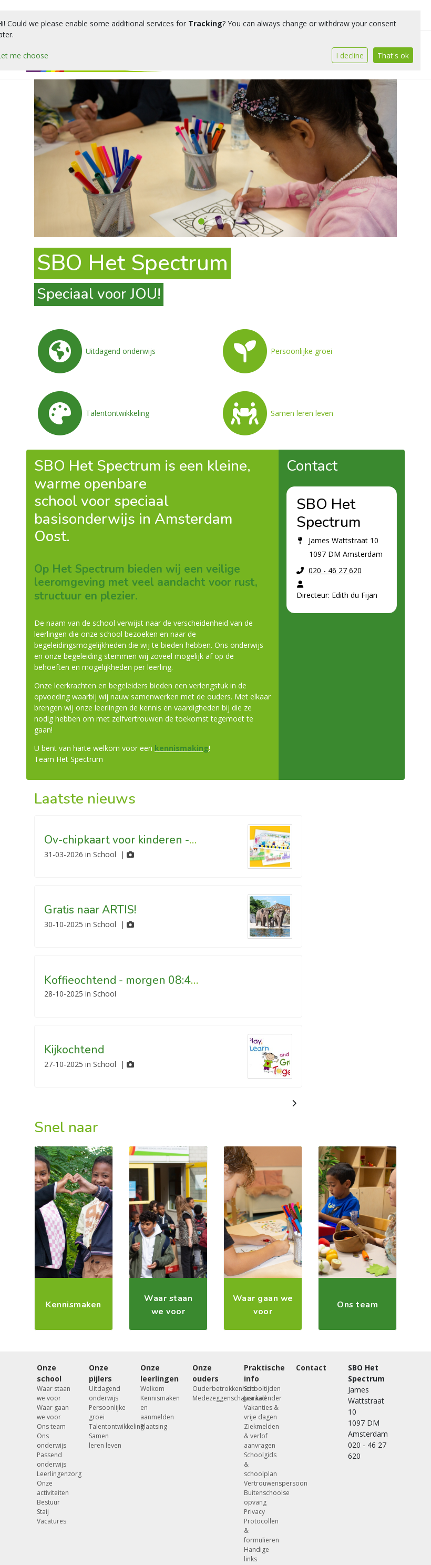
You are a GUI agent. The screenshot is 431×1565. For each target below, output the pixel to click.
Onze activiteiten (53, 1488)
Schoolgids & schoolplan (260, 1464)
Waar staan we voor (53, 1393)
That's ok (393, 55)
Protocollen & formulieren (261, 1530)
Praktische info (262, 1373)
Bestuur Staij (48, 1507)
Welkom (152, 1388)
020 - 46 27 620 (335, 570)
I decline (350, 55)
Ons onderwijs (51, 1440)
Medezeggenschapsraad (210, 1398)
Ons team (51, 1426)
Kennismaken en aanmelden (158, 1407)
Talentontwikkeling (107, 1426)
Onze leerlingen (158, 1373)
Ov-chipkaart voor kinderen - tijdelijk (136, 839)
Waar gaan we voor (53, 1412)
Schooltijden (262, 1388)
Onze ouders (205, 1373)
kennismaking (182, 748)
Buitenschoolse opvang (262, 1497)
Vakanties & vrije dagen (261, 1412)
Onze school (49, 1373)
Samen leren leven (105, 1440)
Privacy (254, 1511)
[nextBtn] (293, 1103)
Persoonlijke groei (107, 1412)
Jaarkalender (262, 1398)
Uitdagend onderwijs (104, 1393)
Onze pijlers (100, 1373)
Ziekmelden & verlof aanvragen (261, 1436)
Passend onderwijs (51, 1459)
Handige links (256, 1554)
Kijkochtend (74, 1049)
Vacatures (51, 1521)
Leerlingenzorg (55, 1473)
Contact (311, 1368)
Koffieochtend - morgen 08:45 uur (130, 980)
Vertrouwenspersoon (262, 1483)
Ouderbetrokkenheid (210, 1388)
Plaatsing (153, 1426)
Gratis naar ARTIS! (90, 909)
